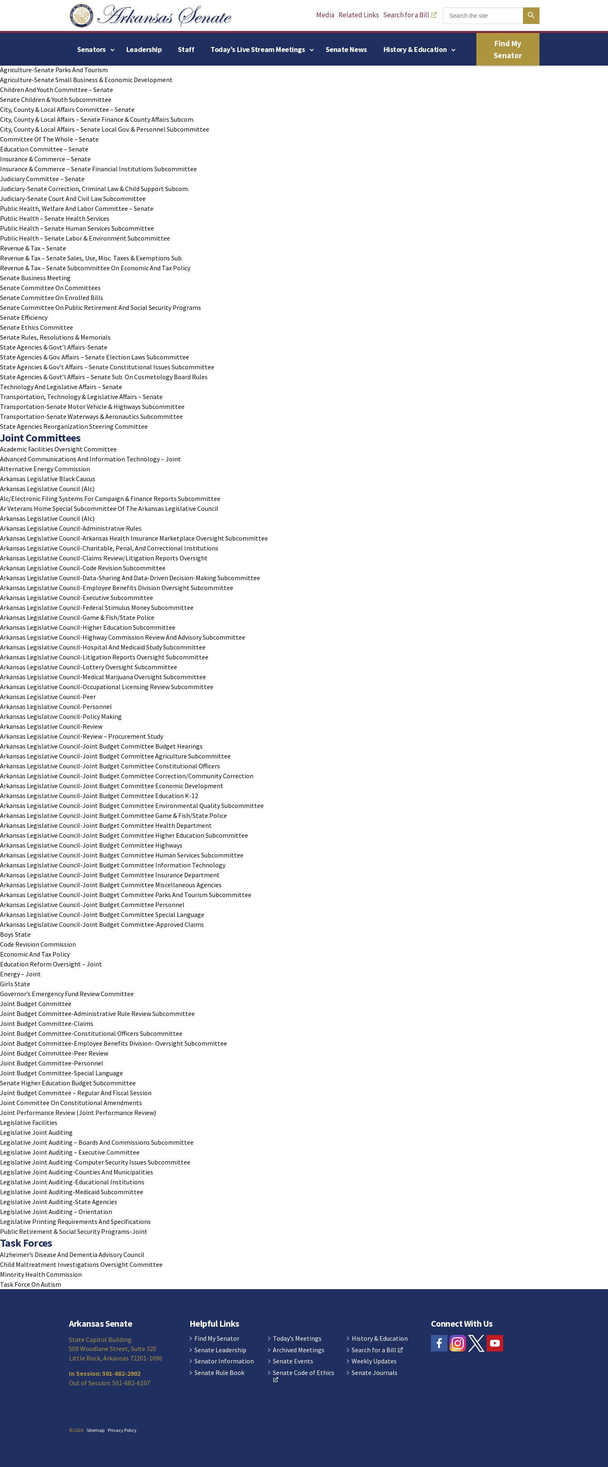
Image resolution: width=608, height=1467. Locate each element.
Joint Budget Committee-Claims (46, 1023)
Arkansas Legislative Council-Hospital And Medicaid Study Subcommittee (103, 647)
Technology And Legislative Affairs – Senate (61, 387)
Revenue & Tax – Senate (33, 248)
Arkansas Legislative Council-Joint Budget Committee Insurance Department (110, 875)
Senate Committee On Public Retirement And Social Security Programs (100, 307)
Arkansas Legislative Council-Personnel (56, 706)
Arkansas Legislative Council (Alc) (47, 488)
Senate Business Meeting (35, 278)
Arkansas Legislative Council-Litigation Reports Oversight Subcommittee (104, 657)
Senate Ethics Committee (36, 327)
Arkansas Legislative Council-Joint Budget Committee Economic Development (111, 786)
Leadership (144, 49)
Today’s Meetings (297, 1338)
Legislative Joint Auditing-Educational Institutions (72, 1182)
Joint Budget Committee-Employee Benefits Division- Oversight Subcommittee (113, 1043)
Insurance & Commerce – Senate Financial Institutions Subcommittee (98, 169)
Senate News (346, 49)
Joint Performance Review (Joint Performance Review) (78, 1112)
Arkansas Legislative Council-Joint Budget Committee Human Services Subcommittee (122, 855)
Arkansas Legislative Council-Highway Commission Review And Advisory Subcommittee (122, 637)
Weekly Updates (374, 1361)
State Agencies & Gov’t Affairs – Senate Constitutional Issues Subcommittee (107, 367)
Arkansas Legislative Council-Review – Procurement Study (81, 736)
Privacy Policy (122, 1430)
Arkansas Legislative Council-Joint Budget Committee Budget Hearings (101, 746)
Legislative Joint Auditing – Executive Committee (70, 1152)
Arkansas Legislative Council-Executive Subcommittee (76, 597)
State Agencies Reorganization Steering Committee (74, 426)
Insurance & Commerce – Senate (45, 159)
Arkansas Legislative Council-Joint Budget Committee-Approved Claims (102, 924)
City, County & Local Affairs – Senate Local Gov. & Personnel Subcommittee (104, 129)
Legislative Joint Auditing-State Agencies (58, 1202)
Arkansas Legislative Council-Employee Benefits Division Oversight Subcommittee (116, 587)
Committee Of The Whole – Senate (49, 139)
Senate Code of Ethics (303, 1376)
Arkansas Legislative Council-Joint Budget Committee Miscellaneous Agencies (111, 885)
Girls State (15, 984)
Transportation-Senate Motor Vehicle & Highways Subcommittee (92, 406)
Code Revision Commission (38, 944)
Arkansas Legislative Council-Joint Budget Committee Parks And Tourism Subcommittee (125, 895)
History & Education (415, 49)
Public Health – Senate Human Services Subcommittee (77, 228)
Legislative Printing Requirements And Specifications (75, 1221)
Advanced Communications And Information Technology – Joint (90, 459)
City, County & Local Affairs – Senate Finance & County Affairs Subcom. (97, 119)
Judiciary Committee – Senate (42, 179)
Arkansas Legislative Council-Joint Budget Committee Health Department (106, 825)
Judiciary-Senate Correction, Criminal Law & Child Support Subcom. (94, 188)
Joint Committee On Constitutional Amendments (71, 1102)
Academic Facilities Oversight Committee (58, 449)
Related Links (358, 14)
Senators (91, 49)
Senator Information (224, 1361)
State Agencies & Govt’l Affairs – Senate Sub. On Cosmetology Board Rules (104, 377)
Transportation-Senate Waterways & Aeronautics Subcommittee (91, 416)
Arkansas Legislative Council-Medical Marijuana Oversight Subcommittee (103, 677)
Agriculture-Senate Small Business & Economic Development (86, 80)
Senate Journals (374, 1373)
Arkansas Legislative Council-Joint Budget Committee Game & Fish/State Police (113, 815)
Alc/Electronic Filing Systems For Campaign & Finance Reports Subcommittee (110, 498)
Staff (186, 49)
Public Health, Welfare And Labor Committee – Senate (77, 208)
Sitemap (95, 1430)
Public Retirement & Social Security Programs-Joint (73, 1231)
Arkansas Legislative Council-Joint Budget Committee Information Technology (112, 865)
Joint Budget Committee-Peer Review (54, 1053)
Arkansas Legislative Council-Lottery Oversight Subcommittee (88, 667)
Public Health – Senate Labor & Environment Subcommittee (85, 238)
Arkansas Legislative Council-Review (51, 726)
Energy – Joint (20, 974)
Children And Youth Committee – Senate (56, 89)
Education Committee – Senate (44, 149)
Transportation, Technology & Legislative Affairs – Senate (81, 396)
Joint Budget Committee (35, 1003)
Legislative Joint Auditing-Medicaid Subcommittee (71, 1192)
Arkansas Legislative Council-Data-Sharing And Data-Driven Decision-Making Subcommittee (130, 578)
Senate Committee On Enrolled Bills (51, 297)
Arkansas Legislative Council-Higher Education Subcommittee (87, 627)
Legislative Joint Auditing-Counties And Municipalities (76, 1172)
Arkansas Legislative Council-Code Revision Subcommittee (83, 568)
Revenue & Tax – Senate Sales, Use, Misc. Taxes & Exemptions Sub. (91, 258)
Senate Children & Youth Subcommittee (55, 99)
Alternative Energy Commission (45, 469)
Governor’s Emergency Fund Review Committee (67, 994)
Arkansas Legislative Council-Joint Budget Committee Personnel (92, 904)
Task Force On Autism (30, 1284)
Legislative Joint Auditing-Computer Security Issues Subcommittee (95, 1162)
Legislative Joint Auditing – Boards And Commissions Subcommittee (97, 1142)
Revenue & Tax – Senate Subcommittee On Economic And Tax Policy (95, 268)
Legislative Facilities (28, 1122)
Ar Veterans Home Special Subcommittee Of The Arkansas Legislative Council (109, 508)
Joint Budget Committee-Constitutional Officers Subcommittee (91, 1033)
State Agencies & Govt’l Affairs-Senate (53, 347)
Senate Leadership (220, 1350)
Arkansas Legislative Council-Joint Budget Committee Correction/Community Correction (126, 776)
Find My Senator (508, 49)
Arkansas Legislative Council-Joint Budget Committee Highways (91, 845)
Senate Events (293, 1361)
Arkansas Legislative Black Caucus (47, 479)
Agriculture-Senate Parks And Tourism (54, 70)
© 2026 (76, 1430)
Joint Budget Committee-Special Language (61, 1073)
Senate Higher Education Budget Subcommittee (68, 1083)
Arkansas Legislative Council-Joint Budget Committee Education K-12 (99, 795)
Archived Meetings (298, 1350)
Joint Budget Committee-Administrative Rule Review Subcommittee (97, 1013)
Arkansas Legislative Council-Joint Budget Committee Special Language (102, 914)
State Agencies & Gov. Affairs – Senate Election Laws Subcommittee (94, 357)
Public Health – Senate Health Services (54, 218)
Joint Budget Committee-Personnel (51, 1063)
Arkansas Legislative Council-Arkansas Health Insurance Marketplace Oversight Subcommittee (134, 538)
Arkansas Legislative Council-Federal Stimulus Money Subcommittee (97, 607)
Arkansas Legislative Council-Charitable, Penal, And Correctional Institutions (109, 548)
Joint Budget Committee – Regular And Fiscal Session (75, 1093)
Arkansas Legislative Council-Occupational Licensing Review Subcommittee (106, 687)
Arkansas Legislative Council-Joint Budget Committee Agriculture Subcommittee (115, 756)
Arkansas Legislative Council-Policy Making (61, 716)
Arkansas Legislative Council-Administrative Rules (71, 528)
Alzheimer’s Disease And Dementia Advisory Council (72, 1254)
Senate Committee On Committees (50, 287)
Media (325, 14)
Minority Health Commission (41, 1274)
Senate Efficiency (23, 317)
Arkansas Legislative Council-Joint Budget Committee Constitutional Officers (110, 766)
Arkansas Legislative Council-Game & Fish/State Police (77, 617)
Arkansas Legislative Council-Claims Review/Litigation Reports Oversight (104, 558)
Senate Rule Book (219, 1373)
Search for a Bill (410, 14)
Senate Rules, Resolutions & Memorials (55, 337)
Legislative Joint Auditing (36, 1132)
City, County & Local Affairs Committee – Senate (67, 109)
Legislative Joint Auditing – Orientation (56, 1211)
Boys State (15, 934)
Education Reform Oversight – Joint (51, 964)
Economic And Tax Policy (35, 954)
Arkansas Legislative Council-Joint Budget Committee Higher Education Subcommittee (124, 835)
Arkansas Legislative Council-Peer (48, 696)
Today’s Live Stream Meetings (258, 49)
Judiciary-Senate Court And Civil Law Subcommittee (73, 198)
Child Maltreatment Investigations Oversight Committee (81, 1264)
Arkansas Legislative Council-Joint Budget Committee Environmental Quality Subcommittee (132, 805)
